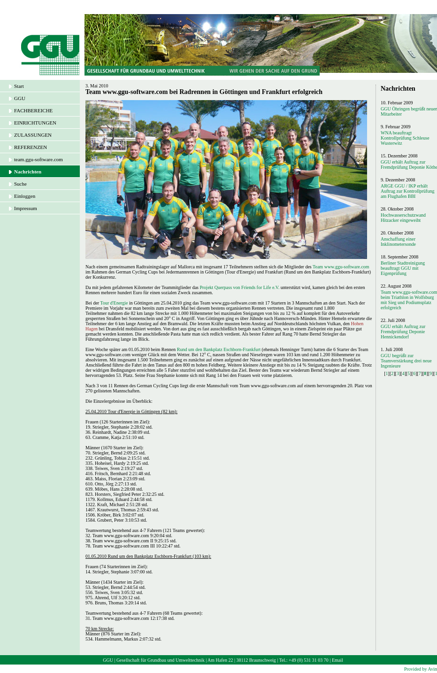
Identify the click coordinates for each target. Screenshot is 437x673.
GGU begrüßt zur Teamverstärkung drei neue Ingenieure (406, 360)
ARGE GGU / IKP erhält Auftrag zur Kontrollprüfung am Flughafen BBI (407, 191)
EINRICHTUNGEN (35, 122)
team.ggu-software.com (38, 159)
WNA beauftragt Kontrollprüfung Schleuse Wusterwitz (405, 138)
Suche (20, 184)
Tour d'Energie (114, 302)
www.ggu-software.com (346, 266)
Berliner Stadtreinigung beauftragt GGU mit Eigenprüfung (403, 268)
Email (337, 660)
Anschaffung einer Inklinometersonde (398, 241)
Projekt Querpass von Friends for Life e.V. (239, 287)
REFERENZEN (30, 147)
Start (19, 86)
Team (318, 266)
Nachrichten (27, 171)
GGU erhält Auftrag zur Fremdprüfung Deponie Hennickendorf (403, 331)
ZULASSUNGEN (33, 135)
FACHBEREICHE (33, 110)
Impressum (25, 208)
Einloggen (24, 196)
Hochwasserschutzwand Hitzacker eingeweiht (403, 217)
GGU (19, 98)
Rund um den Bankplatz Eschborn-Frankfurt (219, 349)
